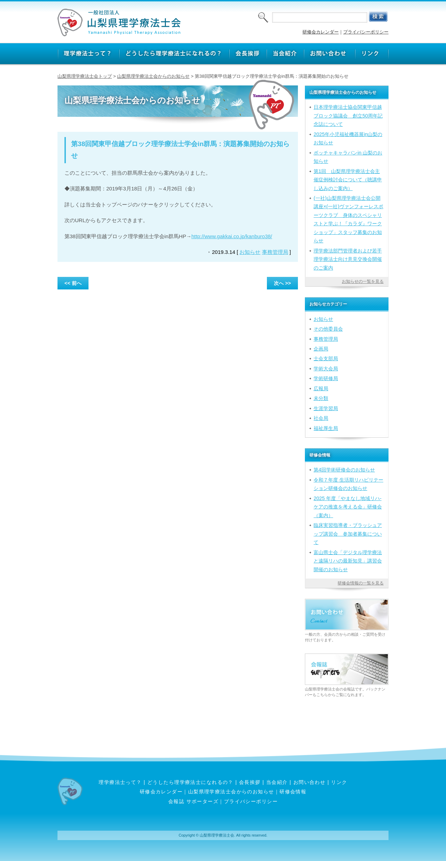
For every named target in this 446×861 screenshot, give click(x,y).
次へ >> (282, 283)
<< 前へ (73, 283)
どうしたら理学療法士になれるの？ (190, 782)
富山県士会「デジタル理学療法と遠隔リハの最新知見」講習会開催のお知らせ (348, 561)
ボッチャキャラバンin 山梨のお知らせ (348, 157)
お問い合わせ (309, 782)
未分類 (321, 398)
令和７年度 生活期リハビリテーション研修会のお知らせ (348, 484)
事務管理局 (275, 252)
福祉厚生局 (326, 428)
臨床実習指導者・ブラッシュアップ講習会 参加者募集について (348, 533)
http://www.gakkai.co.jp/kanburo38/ (231, 236)
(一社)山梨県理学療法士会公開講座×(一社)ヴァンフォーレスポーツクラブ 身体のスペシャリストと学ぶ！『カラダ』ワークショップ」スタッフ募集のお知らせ (348, 219)
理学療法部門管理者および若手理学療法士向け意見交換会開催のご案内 (348, 259)
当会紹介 (277, 782)
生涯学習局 (326, 408)
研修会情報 (292, 791)
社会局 (321, 418)
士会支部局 (326, 358)
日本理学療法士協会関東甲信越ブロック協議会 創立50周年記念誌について (348, 115)
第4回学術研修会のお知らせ (344, 470)
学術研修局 (326, 378)
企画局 (321, 349)
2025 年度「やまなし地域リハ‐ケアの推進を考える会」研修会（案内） (348, 507)
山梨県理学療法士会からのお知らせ (153, 76)
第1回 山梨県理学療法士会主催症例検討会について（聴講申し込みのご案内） (348, 179)
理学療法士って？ (120, 782)
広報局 (321, 388)
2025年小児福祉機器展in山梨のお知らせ (348, 138)
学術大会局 (326, 368)
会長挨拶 (250, 782)
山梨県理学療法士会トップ (84, 76)
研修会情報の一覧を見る (361, 583)
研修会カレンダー (320, 32)
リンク (339, 782)
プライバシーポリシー (366, 32)
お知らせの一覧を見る (363, 281)
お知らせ (249, 252)
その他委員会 (328, 329)
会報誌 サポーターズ (193, 801)
